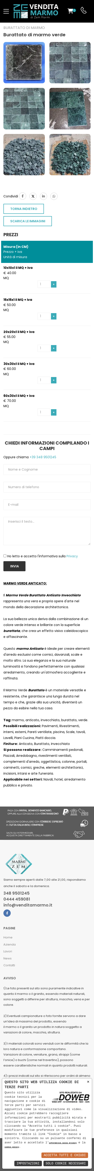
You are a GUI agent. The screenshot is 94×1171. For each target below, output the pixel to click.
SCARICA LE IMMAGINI (27, 221)
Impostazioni (28, 1163)
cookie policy (12, 1147)
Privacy (72, 556)
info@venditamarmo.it (27, 905)
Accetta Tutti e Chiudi (65, 1155)
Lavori (7, 951)
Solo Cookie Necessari (66, 1163)
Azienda (9, 944)
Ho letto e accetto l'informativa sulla (42, 556)
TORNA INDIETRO (23, 209)
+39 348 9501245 (42, 457)
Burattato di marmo (24, 28)
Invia (14, 566)
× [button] (88, 1082)
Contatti (9, 965)
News (7, 958)
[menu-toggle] (6, 11)
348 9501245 (16, 893)
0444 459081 (16, 899)
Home (8, 937)
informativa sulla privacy (63, 1143)
